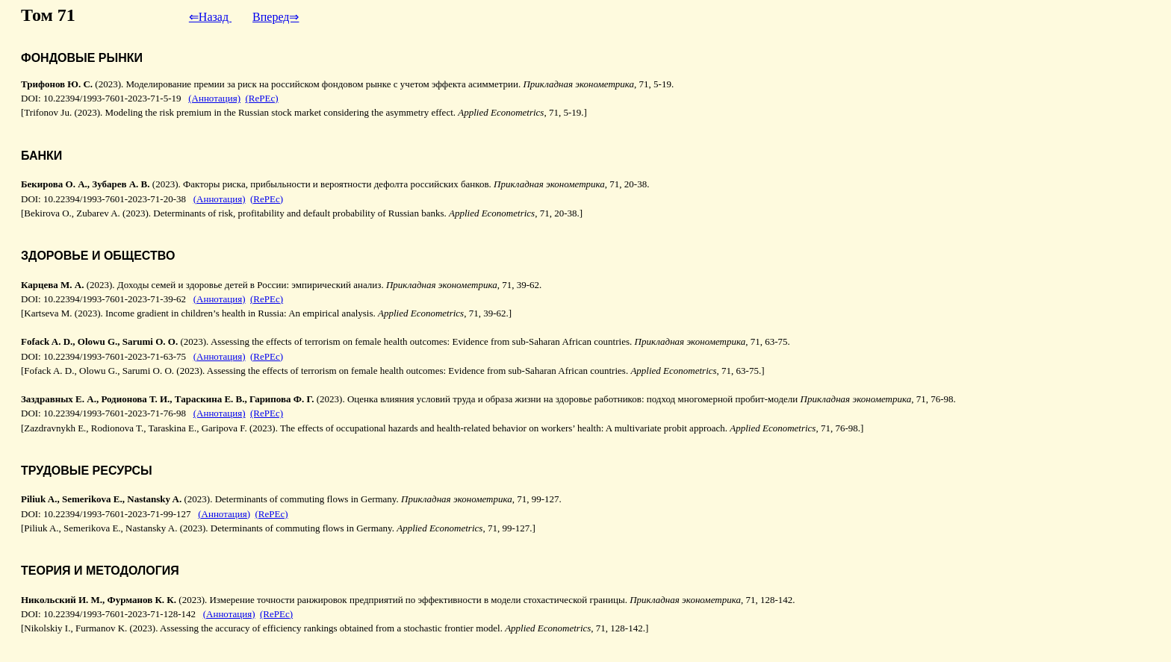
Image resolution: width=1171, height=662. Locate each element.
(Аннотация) (214, 98)
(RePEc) (262, 98)
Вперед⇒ (275, 16)
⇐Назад (210, 16)
